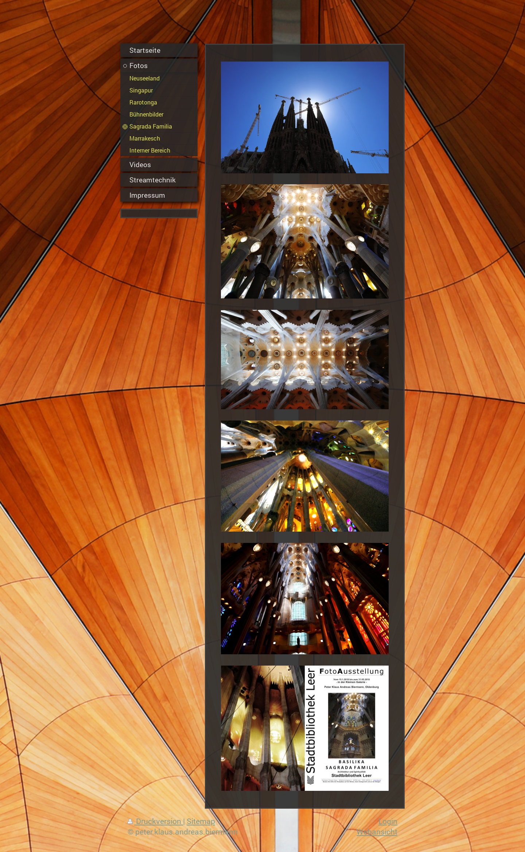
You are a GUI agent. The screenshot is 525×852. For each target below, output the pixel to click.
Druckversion (155, 821)
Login (387, 821)
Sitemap (201, 821)
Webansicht (377, 832)
